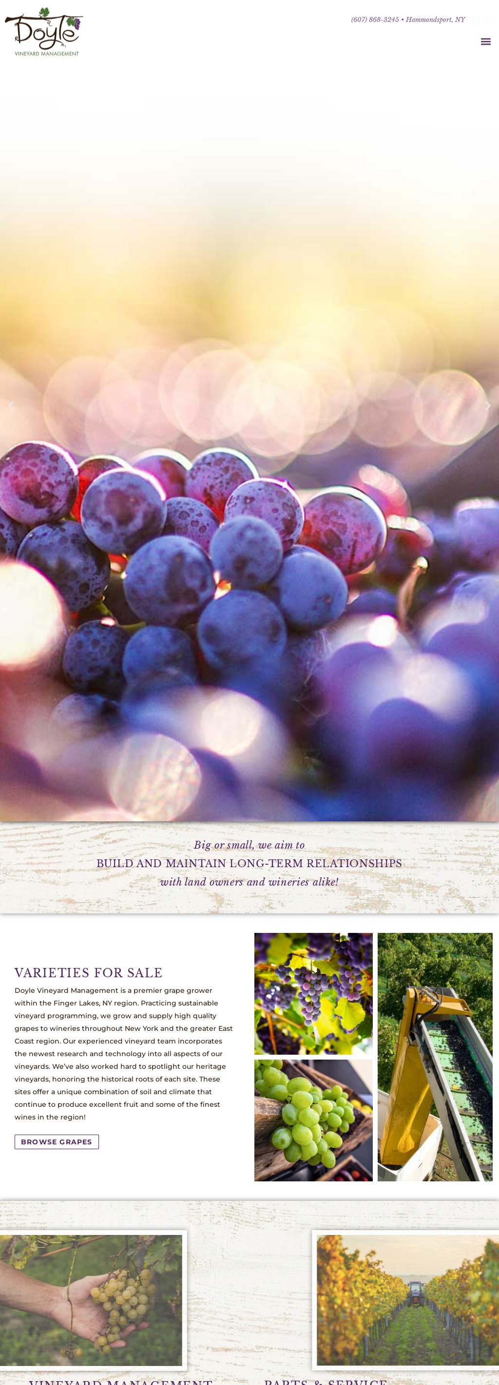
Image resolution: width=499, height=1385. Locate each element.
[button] (486, 42)
